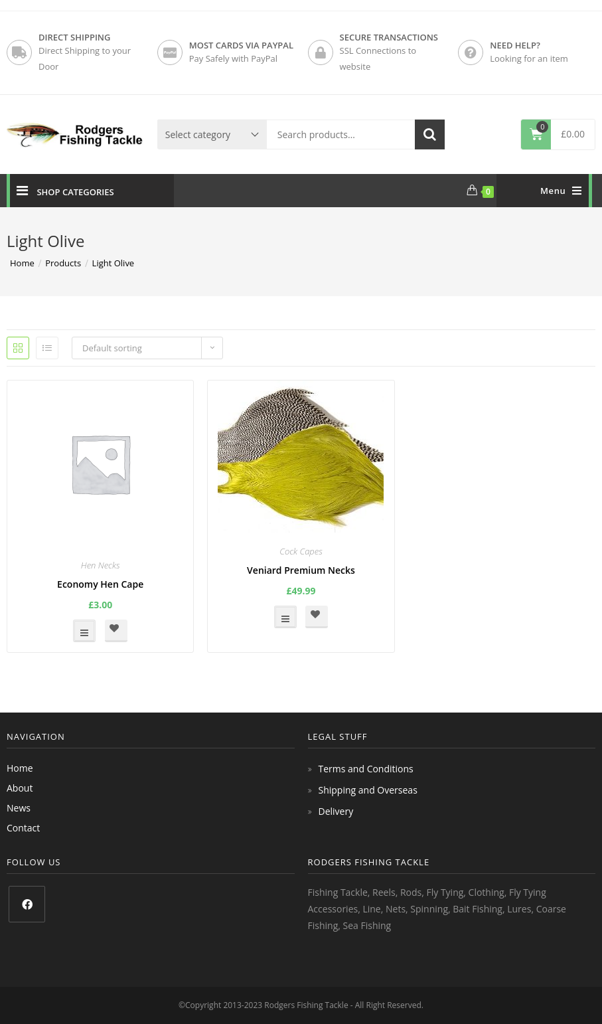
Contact (23, 827)
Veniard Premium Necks (301, 570)
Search (430, 134)
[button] (116, 631)
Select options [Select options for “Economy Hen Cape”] (84, 631)
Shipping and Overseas (368, 790)
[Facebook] (27, 904)
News (19, 808)
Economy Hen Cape (100, 584)
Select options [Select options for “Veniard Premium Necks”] (285, 617)
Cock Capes (301, 551)
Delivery (336, 811)
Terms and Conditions (366, 768)
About (20, 788)
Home (20, 768)
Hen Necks (100, 565)
